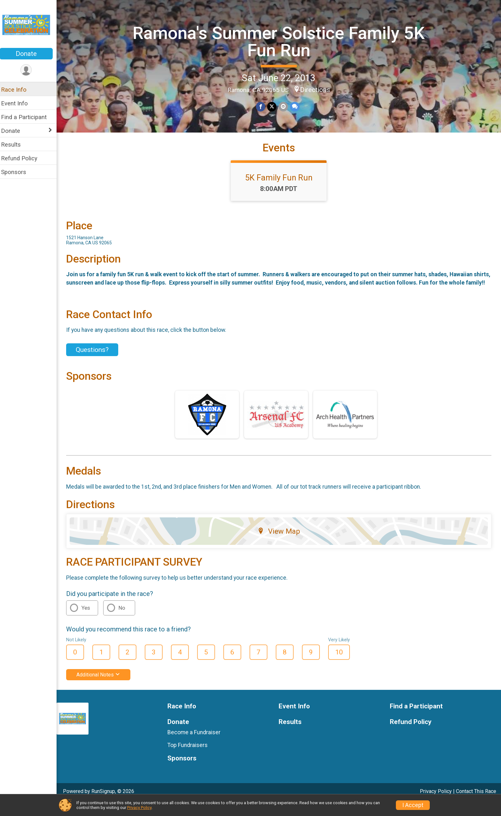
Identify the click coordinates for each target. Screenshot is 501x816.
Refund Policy (23, 158)
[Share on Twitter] (274, 106)
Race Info (18, 89)
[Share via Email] (285, 106)
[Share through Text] (297, 106)
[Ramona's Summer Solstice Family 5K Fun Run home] (30, 24)
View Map (281, 544)
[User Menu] (30, 70)
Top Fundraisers (191, 758)
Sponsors (17, 172)
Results (15, 144)
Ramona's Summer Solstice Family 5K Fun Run (281, 41)
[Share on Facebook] (262, 106)
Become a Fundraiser (197, 745)
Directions (317, 90)
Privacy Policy (139, 807)
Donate (30, 53)
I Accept (412, 805)
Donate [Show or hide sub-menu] (14, 130)
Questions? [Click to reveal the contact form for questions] (96, 363)
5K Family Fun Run (281, 182)
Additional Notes (102, 688)
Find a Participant (28, 117)
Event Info (18, 103)
